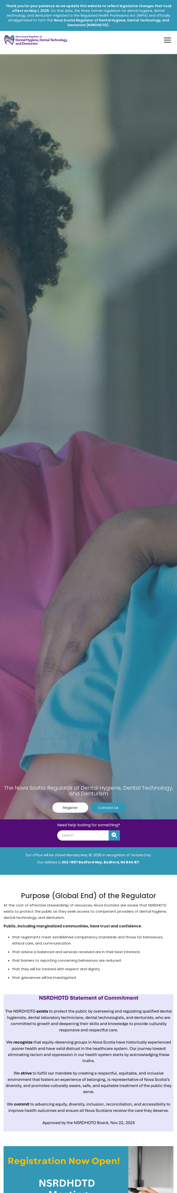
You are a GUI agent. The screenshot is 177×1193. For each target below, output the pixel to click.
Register (70, 807)
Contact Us (108, 807)
